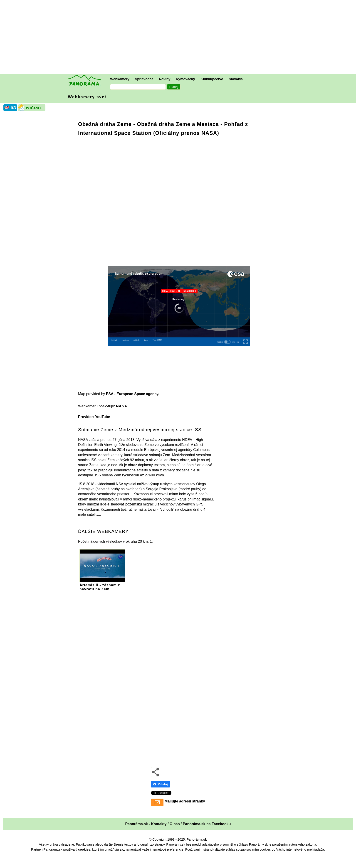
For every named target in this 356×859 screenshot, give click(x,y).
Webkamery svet (87, 97)
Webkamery (119, 79)
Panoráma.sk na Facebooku (207, 824)
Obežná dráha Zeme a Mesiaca (178, 124)
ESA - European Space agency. (132, 394)
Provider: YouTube (94, 417)
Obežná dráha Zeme (105, 124)
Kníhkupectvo (211, 79)
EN (13, 107)
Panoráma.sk (197, 839)
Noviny (165, 79)
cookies (84, 849)
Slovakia (236, 79)
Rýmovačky (185, 79)
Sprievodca (144, 79)
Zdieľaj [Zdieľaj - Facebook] (160, 784)
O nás (175, 824)
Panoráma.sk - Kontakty (145, 824)
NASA (121, 406)
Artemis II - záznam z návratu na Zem (102, 585)
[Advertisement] (179, 37)
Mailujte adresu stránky (185, 801)
